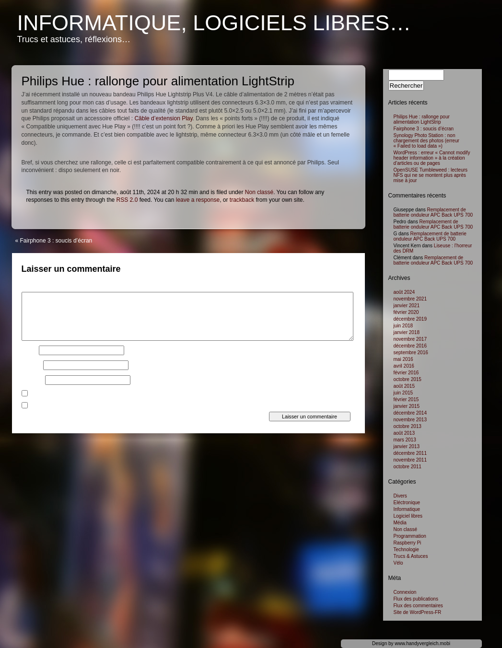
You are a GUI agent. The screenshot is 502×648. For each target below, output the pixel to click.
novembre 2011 (410, 460)
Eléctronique (407, 502)
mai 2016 (403, 359)
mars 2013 (405, 439)
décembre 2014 (410, 413)
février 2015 (406, 399)
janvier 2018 (407, 332)
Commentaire (41, 289)
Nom (29, 350)
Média (400, 522)
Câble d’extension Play (163, 118)
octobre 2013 (407, 426)
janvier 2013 (407, 446)
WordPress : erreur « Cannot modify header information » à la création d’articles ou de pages (432, 158)
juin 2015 (403, 392)
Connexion (405, 592)
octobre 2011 (407, 466)
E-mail (32, 365)
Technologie (406, 549)
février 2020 (406, 312)
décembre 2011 (410, 453)
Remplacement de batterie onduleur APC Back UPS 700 (433, 212)
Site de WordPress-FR (418, 612)
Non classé (259, 192)
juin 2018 (403, 325)
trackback (242, 200)
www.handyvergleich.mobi (422, 643)
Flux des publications (416, 599)
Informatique (407, 509)
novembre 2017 (410, 339)
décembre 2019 (410, 319)
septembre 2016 (411, 352)
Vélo (398, 563)
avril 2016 (404, 366)
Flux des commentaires (418, 605)
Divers (400, 495)
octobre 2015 (407, 379)
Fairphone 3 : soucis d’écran (56, 240)
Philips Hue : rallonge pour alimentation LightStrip (422, 119)
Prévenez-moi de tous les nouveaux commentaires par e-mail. (110, 394)
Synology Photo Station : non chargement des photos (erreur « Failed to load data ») (426, 141)
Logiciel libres (408, 516)
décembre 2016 (410, 345)
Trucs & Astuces (411, 556)
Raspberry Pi (407, 542)
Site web (33, 380)
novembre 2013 (410, 419)
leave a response (198, 200)
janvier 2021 (407, 305)
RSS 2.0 (127, 200)
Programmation (410, 536)
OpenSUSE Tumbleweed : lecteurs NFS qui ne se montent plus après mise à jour (431, 175)
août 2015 (404, 386)
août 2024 (404, 292)
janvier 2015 (407, 406)
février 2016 (406, 372)
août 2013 (404, 433)
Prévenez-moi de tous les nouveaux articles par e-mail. (102, 406)
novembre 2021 (410, 298)
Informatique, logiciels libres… (214, 23)
